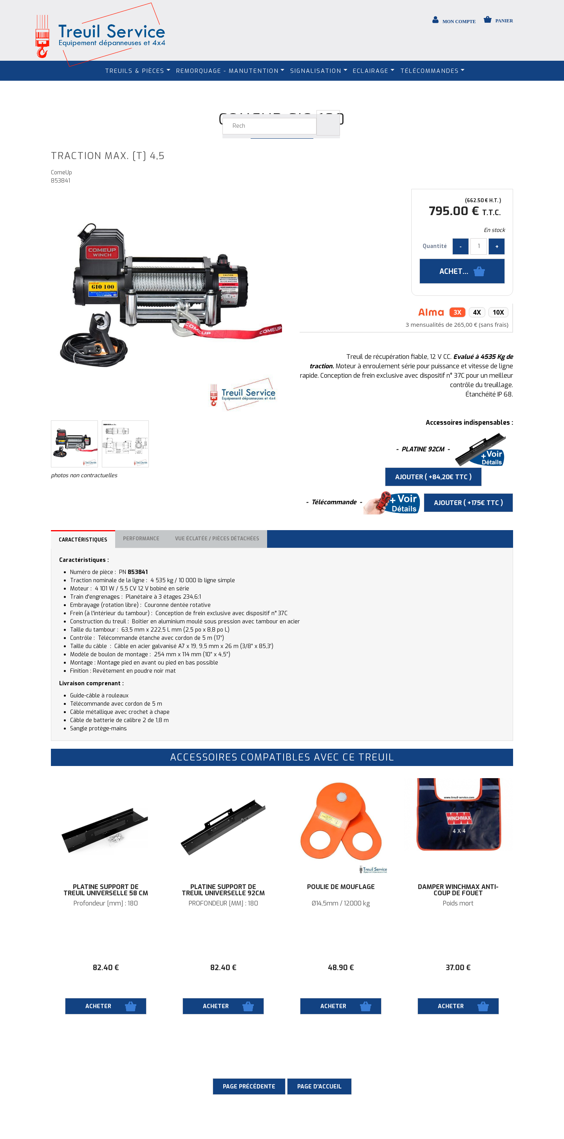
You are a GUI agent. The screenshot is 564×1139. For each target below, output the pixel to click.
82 (106, 967)
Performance (141, 539)
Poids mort (458, 903)
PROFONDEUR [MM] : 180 (223, 903)
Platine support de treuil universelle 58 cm (105, 890)
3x (457, 312)
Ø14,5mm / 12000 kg (341, 903)
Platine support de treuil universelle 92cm (223, 890)
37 (458, 967)
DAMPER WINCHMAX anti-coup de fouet (458, 890)
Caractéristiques (83, 540)
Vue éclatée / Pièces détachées (217, 539)
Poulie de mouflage (341, 887)
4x (477, 312)
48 (341, 967)
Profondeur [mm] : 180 (106, 903)
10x (498, 312)
